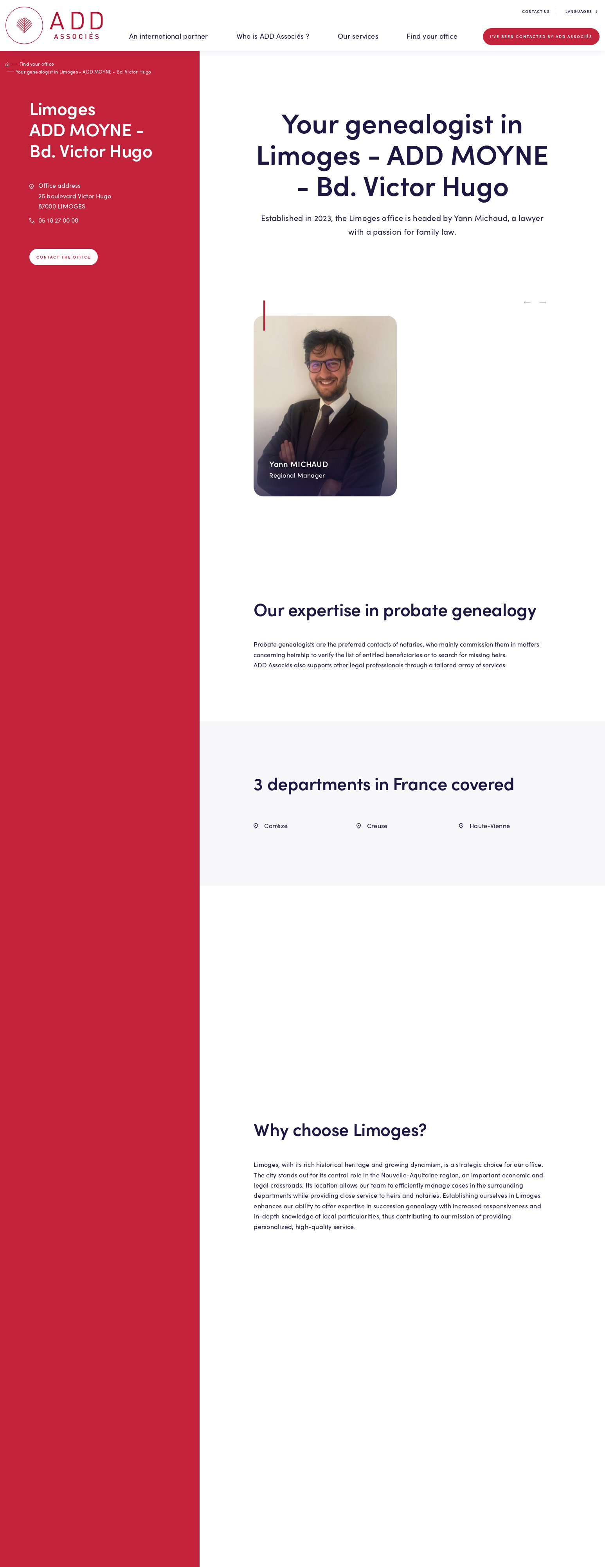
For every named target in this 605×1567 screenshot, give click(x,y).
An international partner (168, 36)
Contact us (536, 11)
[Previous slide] (527, 303)
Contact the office (63, 257)
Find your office (432, 36)
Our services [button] (358, 36)
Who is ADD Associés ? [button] (273, 36)
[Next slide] (543, 303)
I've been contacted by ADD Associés (541, 36)
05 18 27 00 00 (58, 220)
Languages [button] (581, 11)
